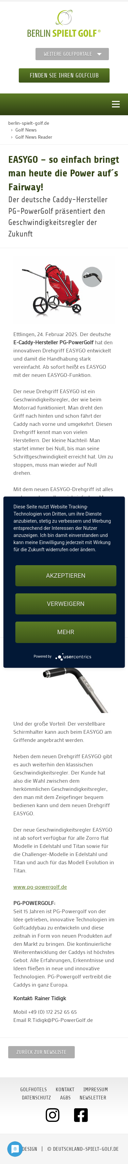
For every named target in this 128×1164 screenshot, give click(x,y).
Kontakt (65, 1090)
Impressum (95, 1090)
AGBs (65, 1098)
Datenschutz (36, 1098)
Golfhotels (33, 1090)
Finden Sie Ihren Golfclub (64, 75)
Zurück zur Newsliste (41, 1052)
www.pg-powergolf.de (40, 886)
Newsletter (93, 1098)
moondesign (23, 1149)
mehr (65, 632)
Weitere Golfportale (68, 54)
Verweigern (65, 603)
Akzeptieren (65, 575)
